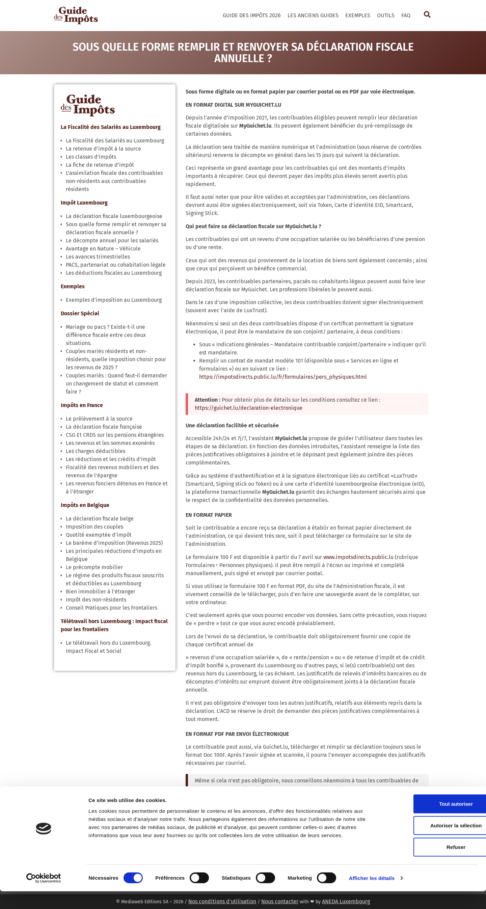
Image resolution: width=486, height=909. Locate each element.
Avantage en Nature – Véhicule (103, 248)
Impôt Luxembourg (84, 202)
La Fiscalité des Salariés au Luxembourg (111, 127)
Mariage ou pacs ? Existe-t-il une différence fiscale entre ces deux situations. (106, 335)
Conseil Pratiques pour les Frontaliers (111, 608)
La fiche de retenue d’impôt (100, 165)
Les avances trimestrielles (98, 256)
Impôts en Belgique (85, 505)
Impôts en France (82, 405)
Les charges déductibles (95, 451)
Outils (386, 15)
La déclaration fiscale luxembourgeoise (114, 216)
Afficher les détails (372, 896)
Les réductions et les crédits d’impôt (111, 459)
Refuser (429, 864)
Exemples (357, 15)
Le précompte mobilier (94, 567)
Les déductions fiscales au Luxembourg (114, 273)
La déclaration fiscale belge (100, 518)
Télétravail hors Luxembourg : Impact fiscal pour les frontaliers (114, 625)
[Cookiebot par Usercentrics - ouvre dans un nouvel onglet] (43, 896)
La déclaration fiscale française (104, 427)
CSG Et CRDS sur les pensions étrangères (115, 435)
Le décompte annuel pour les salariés (112, 240)
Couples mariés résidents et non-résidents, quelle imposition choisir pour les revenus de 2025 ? (116, 359)
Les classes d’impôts (91, 157)
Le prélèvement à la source (99, 419)
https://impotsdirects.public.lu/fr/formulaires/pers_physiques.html (283, 377)
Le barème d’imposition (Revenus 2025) (114, 543)
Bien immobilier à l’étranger (100, 591)
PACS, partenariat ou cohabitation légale (116, 265)
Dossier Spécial (80, 313)
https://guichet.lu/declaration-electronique (248, 408)
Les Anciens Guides (313, 15)
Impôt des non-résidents (96, 599)
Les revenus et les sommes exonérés (110, 443)
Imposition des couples (94, 527)
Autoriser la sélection (430, 843)
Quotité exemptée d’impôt (99, 535)
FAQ (405, 15)
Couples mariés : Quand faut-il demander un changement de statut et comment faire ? (116, 383)
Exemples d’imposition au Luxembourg (114, 300)
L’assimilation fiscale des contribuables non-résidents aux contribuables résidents (114, 181)
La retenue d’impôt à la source (103, 148)
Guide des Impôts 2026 (252, 15)
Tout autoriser (430, 821)
